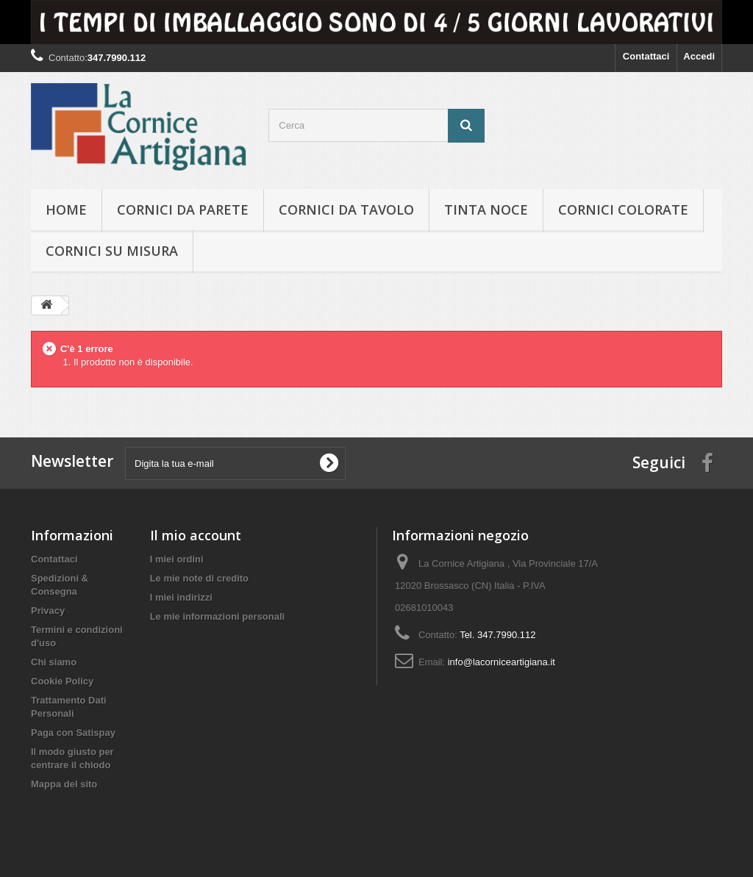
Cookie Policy (62, 681)
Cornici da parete (183, 209)
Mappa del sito (64, 784)
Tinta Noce (486, 209)
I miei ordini (177, 559)
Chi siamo (53, 661)
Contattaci (646, 56)
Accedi (699, 56)
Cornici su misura (112, 250)
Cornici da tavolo (346, 209)
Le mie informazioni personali (217, 616)
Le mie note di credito (199, 578)
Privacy (48, 610)
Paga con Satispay (73, 732)
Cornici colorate (623, 209)
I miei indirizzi (181, 597)
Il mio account (195, 535)
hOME (66, 209)
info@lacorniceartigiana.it (501, 661)
